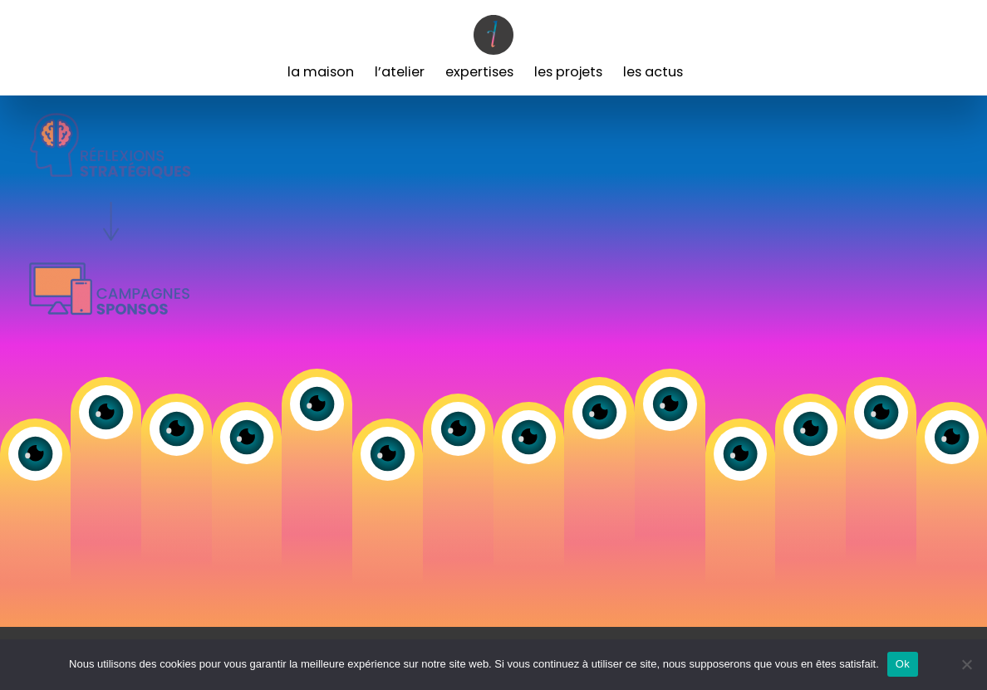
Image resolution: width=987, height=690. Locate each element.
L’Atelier (400, 71)
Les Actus (653, 71)
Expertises (479, 71)
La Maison (320, 71)
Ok (903, 664)
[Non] (966, 664)
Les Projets (568, 71)
